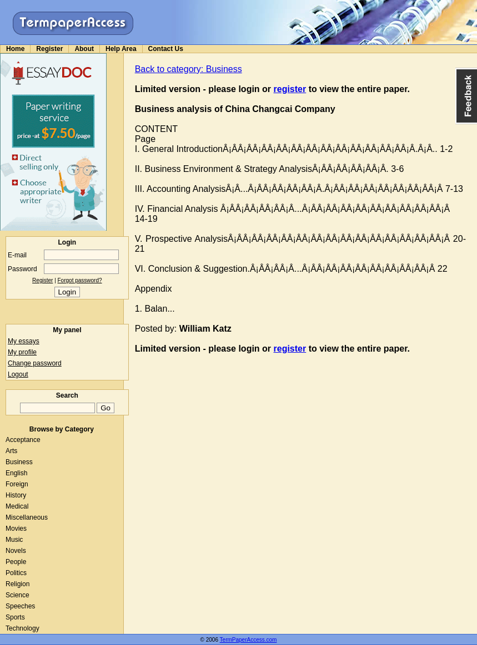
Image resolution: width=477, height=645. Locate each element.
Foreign (17, 484)
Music (14, 540)
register (290, 89)
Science (17, 595)
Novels (16, 551)
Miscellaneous (27, 517)
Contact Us (165, 49)
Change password (35, 363)
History (16, 495)
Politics (16, 573)
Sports (15, 617)
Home (15, 49)
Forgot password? (80, 280)
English (16, 473)
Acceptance (23, 440)
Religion (17, 584)
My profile (22, 352)
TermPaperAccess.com (248, 640)
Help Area (121, 49)
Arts (11, 451)
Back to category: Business (188, 69)
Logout (18, 374)
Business (19, 462)
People (16, 562)
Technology (22, 628)
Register (49, 49)
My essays (23, 341)
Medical (17, 506)
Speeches (20, 606)
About (84, 49)
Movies (16, 528)
